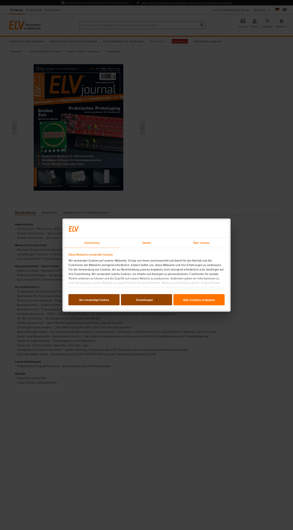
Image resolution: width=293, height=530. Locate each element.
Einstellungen (146, 299)
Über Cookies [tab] (201, 242)
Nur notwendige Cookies (94, 299)
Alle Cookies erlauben (199, 300)
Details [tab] (146, 242)
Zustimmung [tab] (91, 242)
